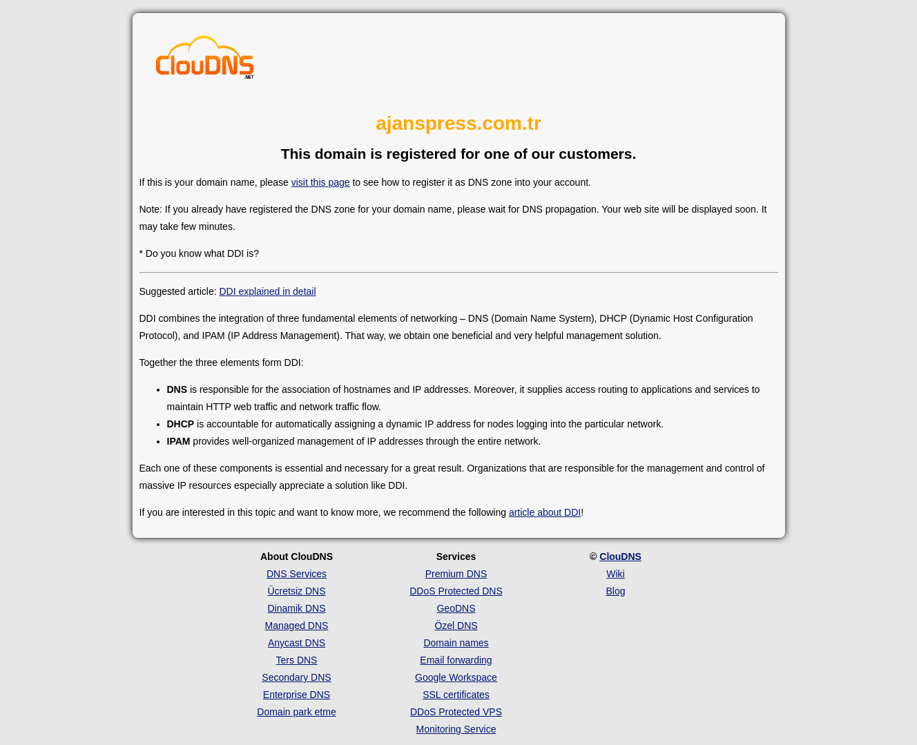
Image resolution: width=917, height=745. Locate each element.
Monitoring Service (456, 729)
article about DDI (545, 512)
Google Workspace (456, 677)
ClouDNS (620, 556)
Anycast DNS (296, 642)
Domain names (455, 642)
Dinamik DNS (296, 608)
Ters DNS (297, 660)
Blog (615, 591)
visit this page (320, 182)
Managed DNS (297, 625)
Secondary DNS (296, 677)
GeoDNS (455, 608)
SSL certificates (456, 694)
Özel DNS (455, 625)
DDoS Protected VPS (456, 711)
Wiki (615, 573)
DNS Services (297, 573)
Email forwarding (456, 660)
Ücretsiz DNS (296, 591)
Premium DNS (456, 573)
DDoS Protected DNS (456, 591)
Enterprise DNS (296, 694)
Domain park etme (296, 711)
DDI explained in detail (267, 291)
